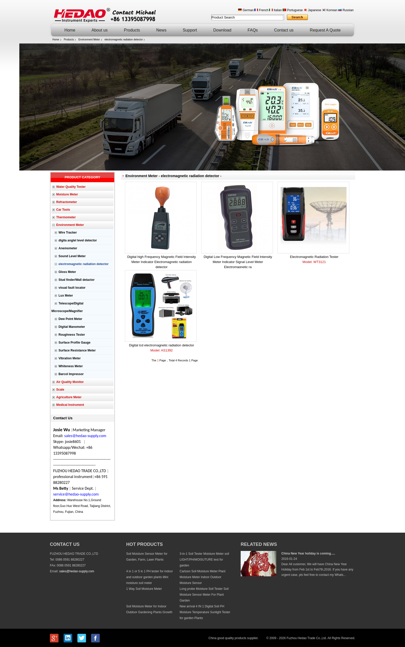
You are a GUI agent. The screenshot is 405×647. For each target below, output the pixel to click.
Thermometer (66, 217)
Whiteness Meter (71, 366)
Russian (346, 10)
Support (190, 30)
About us (100, 30)
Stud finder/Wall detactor (77, 280)
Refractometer (66, 202)
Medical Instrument (70, 405)
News (161, 30)
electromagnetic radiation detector (124, 39)
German (246, 10)
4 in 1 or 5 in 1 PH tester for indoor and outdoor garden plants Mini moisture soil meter (149, 577)
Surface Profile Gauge (74, 342)
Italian (275, 10)
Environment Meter (89, 39)
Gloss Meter (67, 272)
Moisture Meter (67, 194)
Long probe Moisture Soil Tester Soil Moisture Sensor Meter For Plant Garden (204, 594)
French (261, 10)
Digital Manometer (72, 327)
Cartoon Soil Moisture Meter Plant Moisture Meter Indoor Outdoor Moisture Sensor (202, 577)
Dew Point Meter (70, 319)
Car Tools (63, 209)
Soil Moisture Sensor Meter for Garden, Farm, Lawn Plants (146, 556)
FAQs (253, 30)
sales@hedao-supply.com (76, 571)
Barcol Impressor (71, 374)
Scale (60, 389)
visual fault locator (72, 287)
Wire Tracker (68, 232)
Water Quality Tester (70, 187)
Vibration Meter (70, 358)
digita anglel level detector (78, 240)
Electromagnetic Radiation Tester (314, 260)
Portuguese (293, 10)
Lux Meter (66, 295)
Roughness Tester (72, 334)
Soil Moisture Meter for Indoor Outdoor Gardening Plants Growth (149, 609)
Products (132, 30)
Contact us (283, 30)
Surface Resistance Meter (77, 350)
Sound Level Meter (72, 256)
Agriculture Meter (68, 397)
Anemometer (68, 248)
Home (69, 30)
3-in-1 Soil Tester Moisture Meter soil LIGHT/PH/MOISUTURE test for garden (204, 559)
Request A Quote (325, 30)
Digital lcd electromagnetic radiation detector (161, 348)
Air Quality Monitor (70, 382)
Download (222, 30)
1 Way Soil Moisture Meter (144, 589)
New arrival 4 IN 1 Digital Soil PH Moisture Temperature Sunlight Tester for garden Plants (205, 612)
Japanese (312, 10)
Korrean (329, 10)
